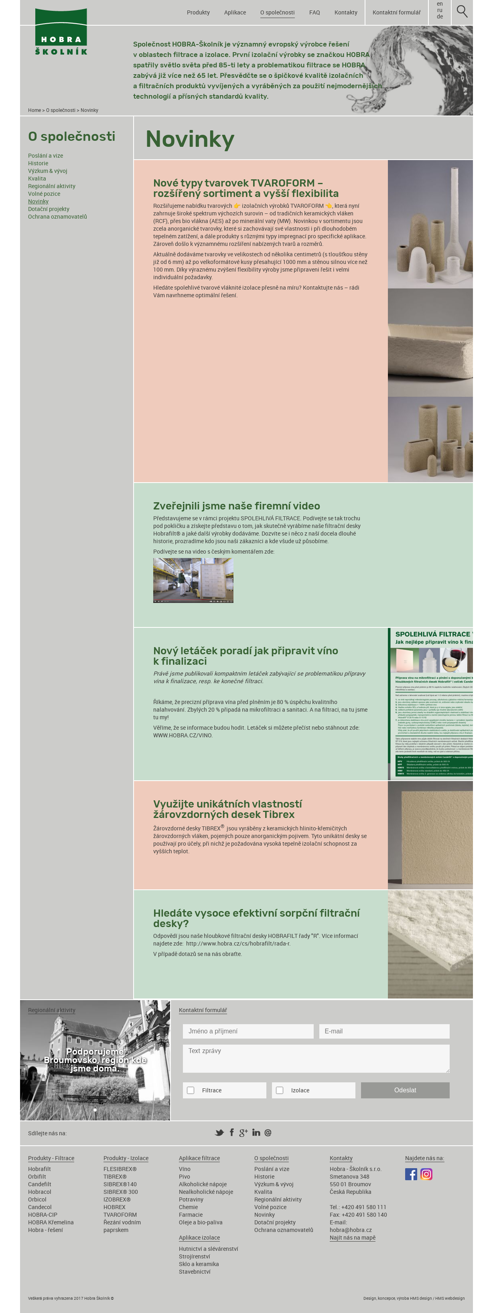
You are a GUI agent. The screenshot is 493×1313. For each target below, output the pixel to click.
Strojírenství (194, 1256)
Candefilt (39, 1184)
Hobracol (39, 1191)
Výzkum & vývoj (47, 171)
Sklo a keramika (199, 1264)
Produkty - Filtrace (51, 1158)
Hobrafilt (39, 1169)
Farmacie (191, 1214)
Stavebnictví (195, 1271)
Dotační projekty (48, 209)
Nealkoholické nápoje (206, 1191)
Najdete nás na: (424, 1158)
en (440, 3)
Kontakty (346, 12)
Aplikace (235, 12)
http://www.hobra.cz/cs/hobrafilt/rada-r (237, 943)
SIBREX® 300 (120, 1191)
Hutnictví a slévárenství (208, 1248)
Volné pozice (44, 193)
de (440, 16)
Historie (38, 163)
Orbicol (37, 1199)
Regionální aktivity (51, 186)
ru (439, 10)
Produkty (198, 12)
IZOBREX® (117, 1199)
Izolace (300, 1090)
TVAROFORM (120, 1214)
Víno (185, 1169)
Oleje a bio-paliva (201, 1222)
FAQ (314, 12)
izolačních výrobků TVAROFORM (283, 205)
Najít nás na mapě (352, 1237)
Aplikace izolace (199, 1237)
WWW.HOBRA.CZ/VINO (182, 735)
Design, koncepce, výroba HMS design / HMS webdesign (414, 1298)
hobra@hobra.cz (351, 1230)
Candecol (40, 1207)
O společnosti (277, 12)
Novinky (38, 201)
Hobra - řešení (45, 1230)
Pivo (184, 1176)
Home (34, 110)
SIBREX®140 (120, 1184)
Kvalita (37, 178)
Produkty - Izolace (125, 1158)
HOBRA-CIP (42, 1214)
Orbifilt (37, 1176)
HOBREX (114, 1207)
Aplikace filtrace (199, 1158)
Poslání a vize (45, 155)
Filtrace (211, 1090)
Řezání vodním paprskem (122, 1226)
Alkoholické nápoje (203, 1184)
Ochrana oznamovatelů (57, 216)
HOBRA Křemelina (51, 1222)
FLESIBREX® (120, 1169)
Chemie (188, 1207)
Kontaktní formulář (397, 12)
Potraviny (191, 1199)
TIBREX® (115, 1176)
